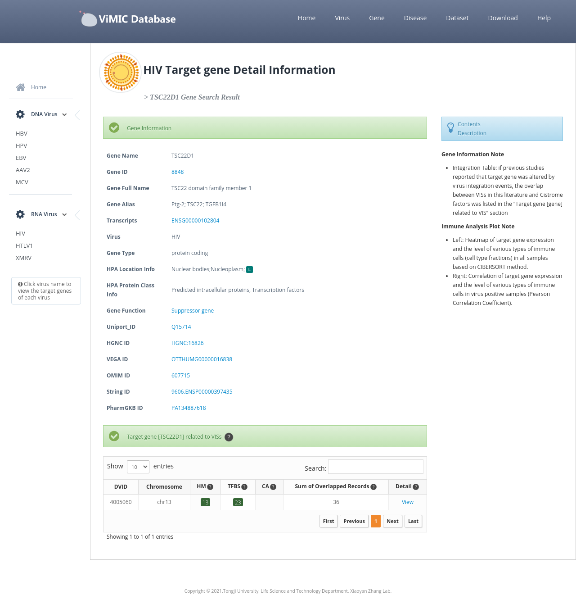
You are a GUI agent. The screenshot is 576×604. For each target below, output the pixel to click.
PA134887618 (188, 408)
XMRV (24, 258)
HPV (21, 145)
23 (238, 502)
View (408, 502)
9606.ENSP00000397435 (202, 391)
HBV (21, 133)
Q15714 (181, 327)
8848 (177, 172)
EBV (21, 158)
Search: (364, 466)
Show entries (140, 466)
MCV (22, 182)
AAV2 (23, 170)
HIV (20, 233)
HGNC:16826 (187, 343)
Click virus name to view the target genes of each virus (45, 290)
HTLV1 (24, 245)
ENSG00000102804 (195, 220)
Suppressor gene (192, 310)
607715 (180, 375)
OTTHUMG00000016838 (201, 359)
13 (205, 502)
